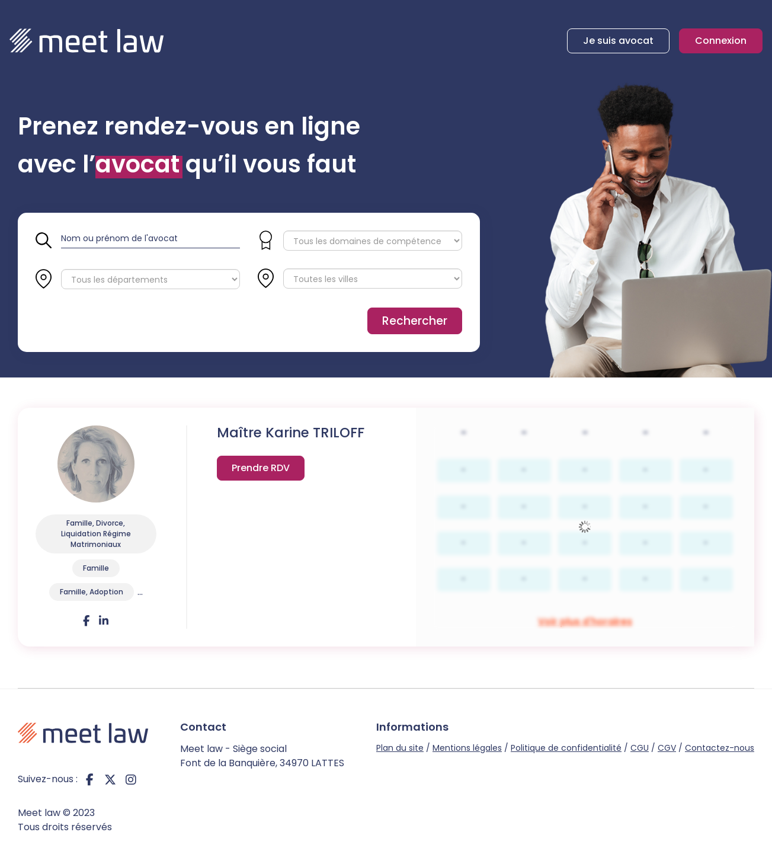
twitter (110, 779)
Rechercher (414, 321)
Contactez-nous (719, 748)
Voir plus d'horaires (261, 470)
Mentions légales (467, 748)
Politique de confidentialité (566, 748)
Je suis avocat (618, 40)
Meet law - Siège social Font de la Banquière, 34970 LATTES (262, 756)
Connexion (721, 40)
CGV (667, 748)
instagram (131, 779)
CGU (639, 748)
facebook (89, 779)
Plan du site (400, 748)
